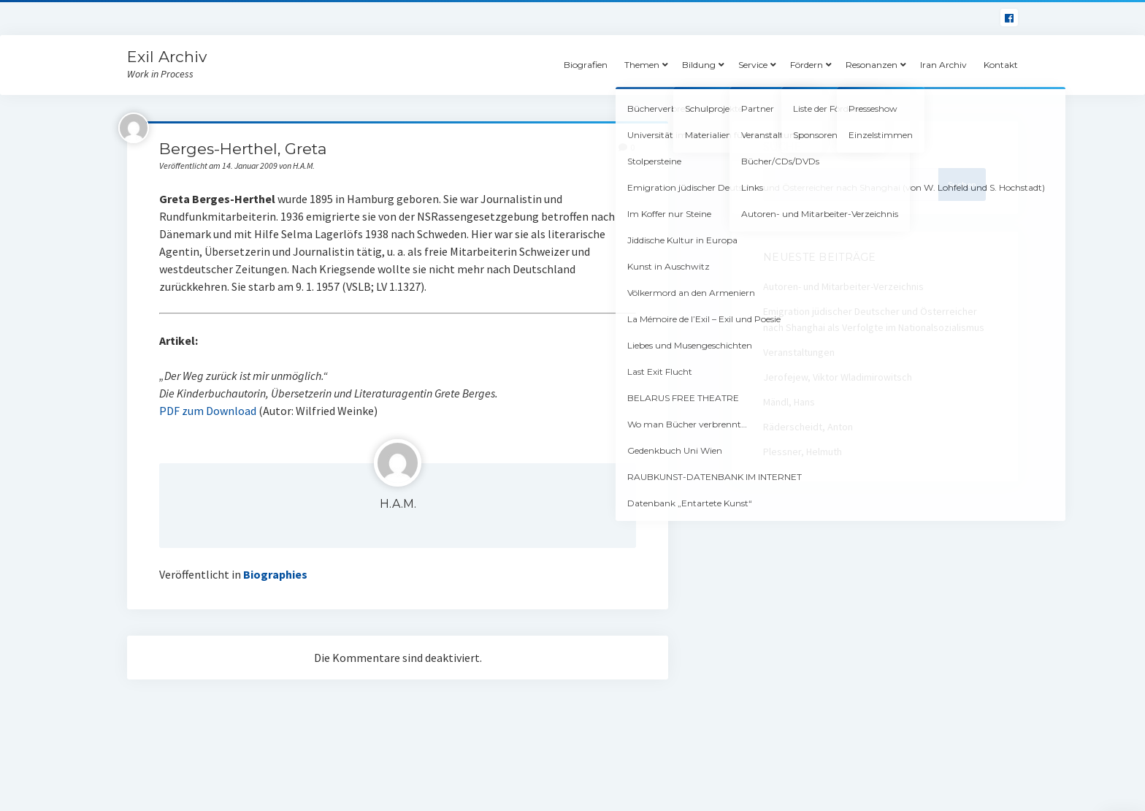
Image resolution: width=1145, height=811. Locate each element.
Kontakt (1001, 64)
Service (752, 64)
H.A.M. (398, 504)
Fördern (806, 64)
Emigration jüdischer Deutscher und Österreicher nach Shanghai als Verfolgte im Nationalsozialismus (873, 319)
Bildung (699, 64)
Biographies (275, 574)
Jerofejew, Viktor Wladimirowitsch (837, 377)
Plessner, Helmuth (802, 451)
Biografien (586, 64)
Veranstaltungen (799, 352)
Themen (641, 64)
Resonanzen (871, 64)
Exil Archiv (167, 56)
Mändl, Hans (789, 401)
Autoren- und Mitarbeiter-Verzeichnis (843, 286)
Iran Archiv (943, 64)
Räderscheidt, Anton (808, 426)
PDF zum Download (207, 410)
